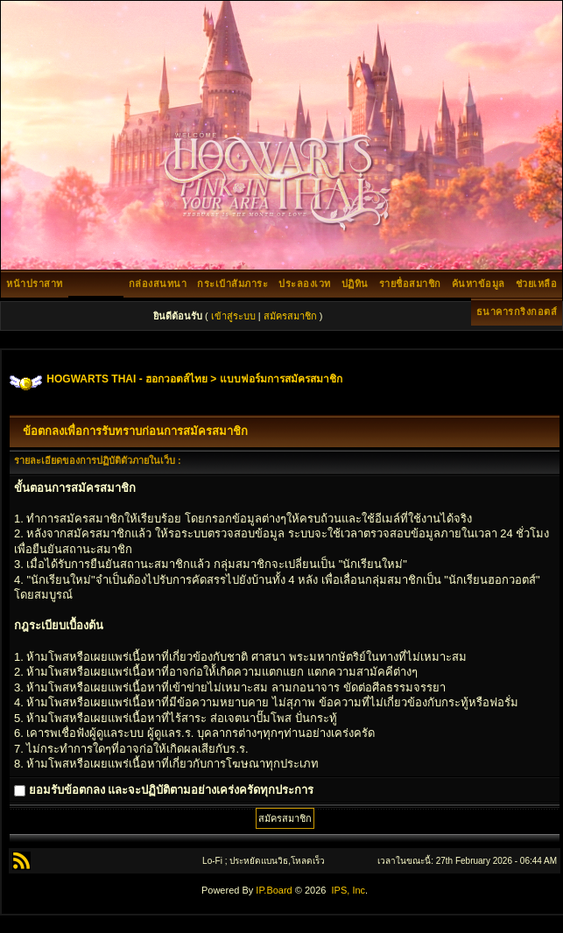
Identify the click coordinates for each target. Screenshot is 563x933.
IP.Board (274, 890)
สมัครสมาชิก (290, 316)
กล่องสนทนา (158, 283)
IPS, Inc (349, 890)
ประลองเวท (304, 283)
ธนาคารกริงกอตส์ (517, 311)
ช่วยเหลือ (537, 283)
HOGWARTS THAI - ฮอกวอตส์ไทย (127, 379)
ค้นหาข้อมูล (478, 283)
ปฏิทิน (355, 283)
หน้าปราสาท (34, 283)
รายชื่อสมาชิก (410, 283)
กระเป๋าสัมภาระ (232, 283)
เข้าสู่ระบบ (233, 316)
